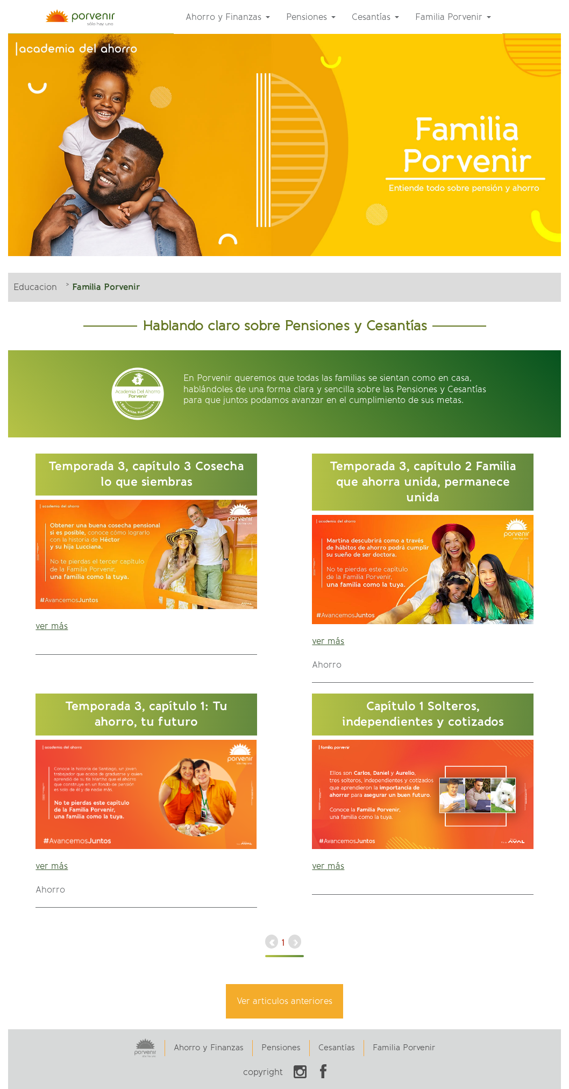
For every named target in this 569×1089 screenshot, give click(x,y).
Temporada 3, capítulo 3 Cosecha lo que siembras (146, 474)
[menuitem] (227, 17)
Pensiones (281, 1047)
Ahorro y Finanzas (209, 1047)
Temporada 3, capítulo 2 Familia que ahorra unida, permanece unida (423, 481)
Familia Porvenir (404, 1047)
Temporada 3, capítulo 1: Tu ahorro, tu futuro (146, 714)
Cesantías (336, 1047)
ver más (51, 626)
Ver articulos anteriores (284, 1001)
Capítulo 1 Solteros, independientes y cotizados (423, 714)
